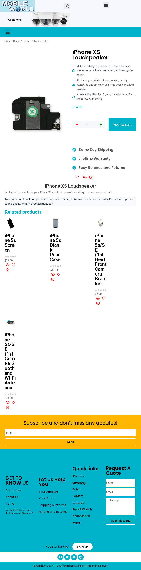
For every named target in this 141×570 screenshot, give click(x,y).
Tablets (77, 496)
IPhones (78, 476)
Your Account (48, 492)
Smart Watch (82, 509)
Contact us (13, 490)
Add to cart (122, 124)
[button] (67, 6)
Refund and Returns (53, 512)
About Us (12, 497)
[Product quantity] (87, 124)
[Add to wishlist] (77, 177)
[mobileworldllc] (17, 6)
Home (8, 41)
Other (76, 489)
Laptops (78, 503)
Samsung (79, 483)
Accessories (81, 516)
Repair (16, 41)
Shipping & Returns (52, 505)
